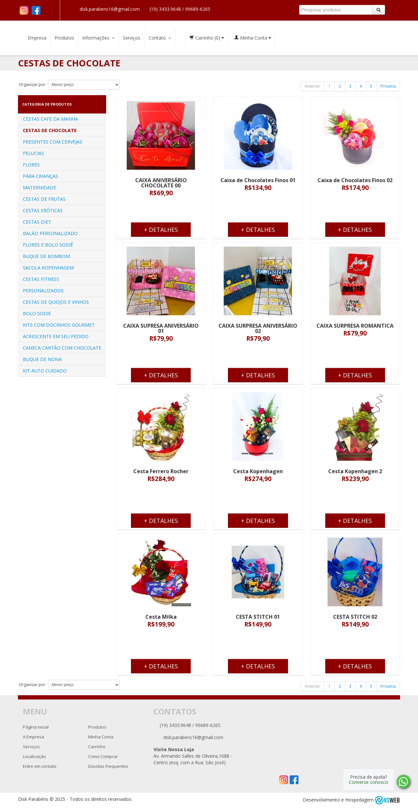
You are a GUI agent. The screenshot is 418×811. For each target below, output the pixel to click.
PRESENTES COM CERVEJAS (52, 142)
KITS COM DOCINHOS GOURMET (59, 325)
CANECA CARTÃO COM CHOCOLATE (62, 348)
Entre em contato (39, 766)
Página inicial (36, 727)
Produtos (64, 38)
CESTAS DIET (37, 222)
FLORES (31, 165)
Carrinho (206, 38)
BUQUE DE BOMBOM (46, 256)
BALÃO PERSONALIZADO (50, 233)
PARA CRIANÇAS (40, 176)
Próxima (388, 86)
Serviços (131, 38)
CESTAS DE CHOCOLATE (50, 130)
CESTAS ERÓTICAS (43, 210)
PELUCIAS (33, 153)
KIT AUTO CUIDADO (45, 371)
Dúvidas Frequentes (108, 766)
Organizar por (31, 84)
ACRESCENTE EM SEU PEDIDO (55, 336)
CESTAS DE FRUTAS (44, 199)
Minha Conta (252, 38)
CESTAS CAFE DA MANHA (50, 119)
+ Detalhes (161, 229)
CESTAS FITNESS (41, 279)
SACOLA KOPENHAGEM (48, 268)
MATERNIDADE (39, 187)
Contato (160, 38)
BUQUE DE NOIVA (42, 359)
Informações (98, 38)
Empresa (37, 38)
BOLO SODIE (37, 313)
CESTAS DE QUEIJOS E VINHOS (56, 302)
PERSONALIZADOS (43, 290)
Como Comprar (103, 756)
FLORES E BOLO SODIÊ (48, 245)
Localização (34, 756)
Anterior (312, 86)
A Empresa (33, 737)
